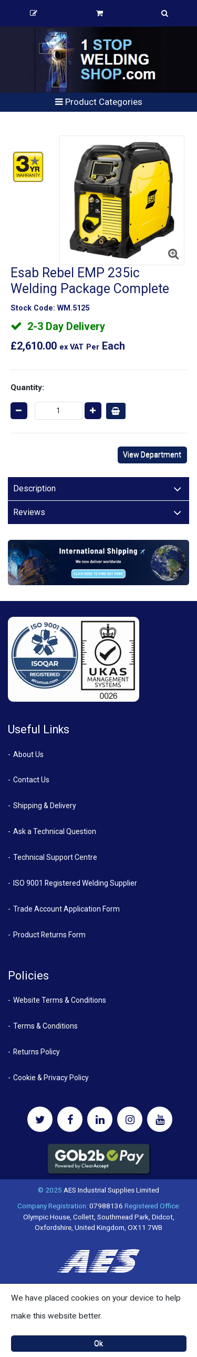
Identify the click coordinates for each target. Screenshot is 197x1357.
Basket (99, 13)
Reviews (29, 512)
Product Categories (98, 101)
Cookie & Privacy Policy (51, 1077)
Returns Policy (36, 1052)
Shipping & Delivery (44, 805)
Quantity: (27, 387)
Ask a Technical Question (54, 831)
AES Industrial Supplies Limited (111, 1190)
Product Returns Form (49, 934)
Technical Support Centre (55, 857)
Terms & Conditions (45, 1026)
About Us (28, 754)
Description (34, 488)
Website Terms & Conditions (59, 1000)
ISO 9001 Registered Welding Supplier (75, 883)
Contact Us (31, 780)
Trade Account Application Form (66, 909)
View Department (152, 454)
